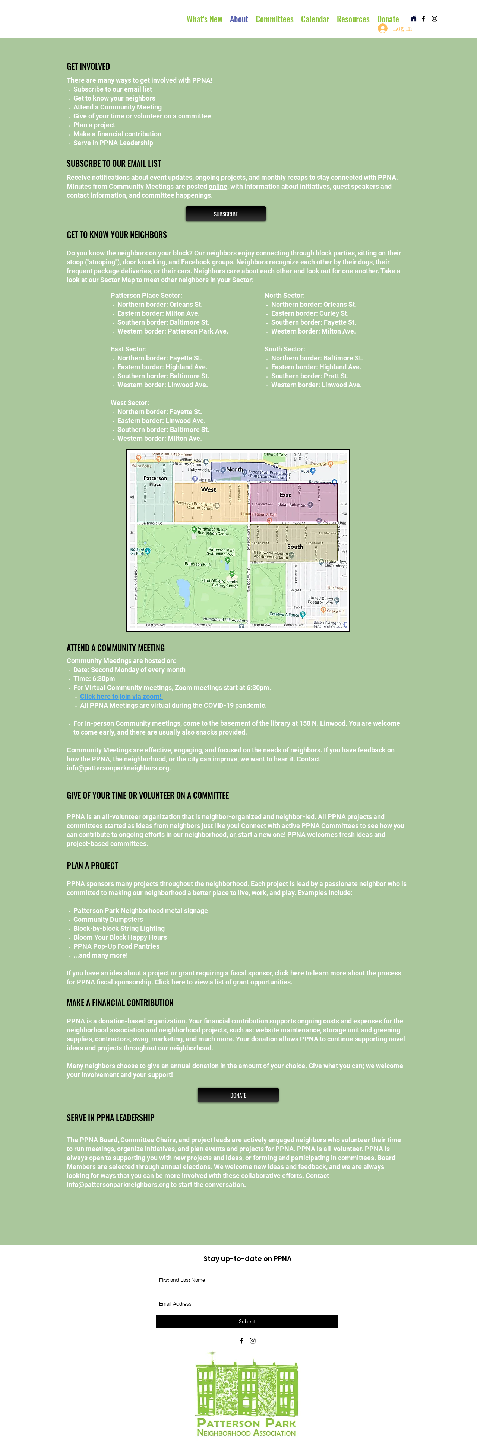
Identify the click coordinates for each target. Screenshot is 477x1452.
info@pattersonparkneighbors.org (118, 768)
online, (219, 186)
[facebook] (423, 18)
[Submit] (247, 1321)
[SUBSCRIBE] (226, 213)
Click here (170, 982)
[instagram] (434, 18)
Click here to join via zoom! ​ (121, 696)
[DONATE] (238, 1095)
